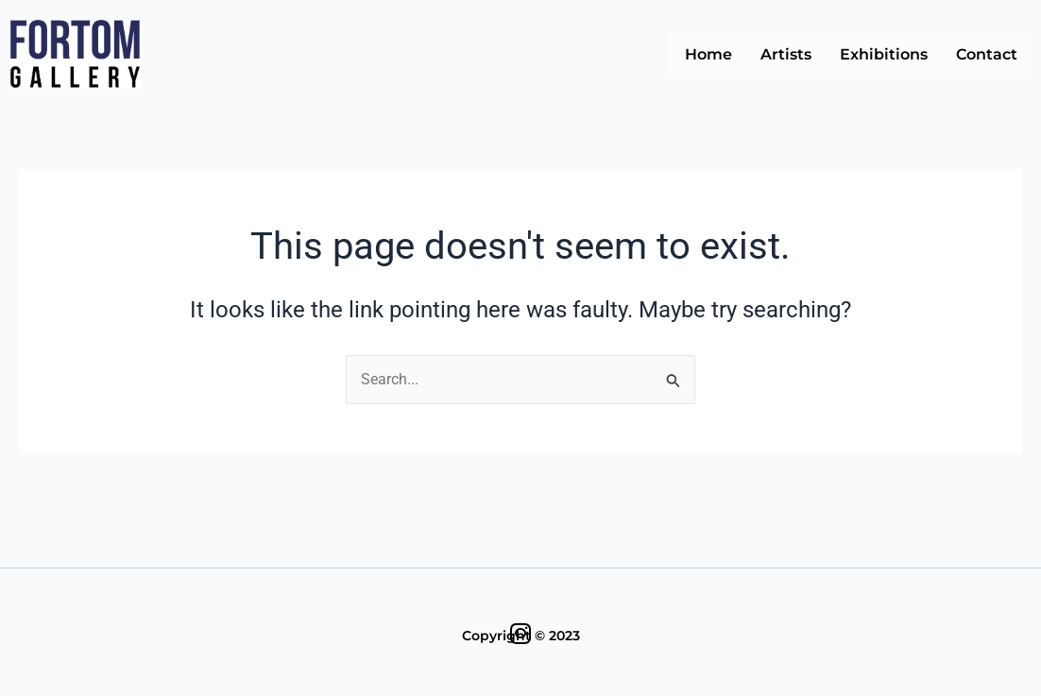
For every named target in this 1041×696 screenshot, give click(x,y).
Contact (986, 54)
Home (708, 54)
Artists (785, 54)
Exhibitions (884, 54)
